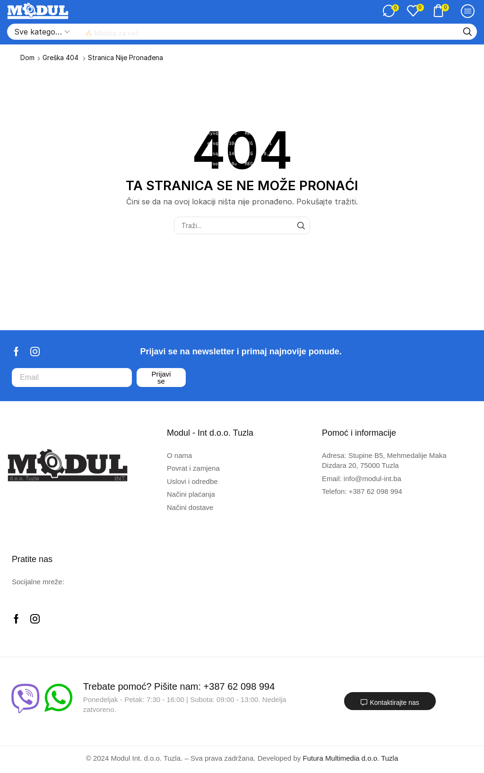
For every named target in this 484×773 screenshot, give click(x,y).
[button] (391, 11)
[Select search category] (41, 32)
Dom (27, 57)
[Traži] (467, 32)
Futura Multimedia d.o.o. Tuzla (350, 758)
